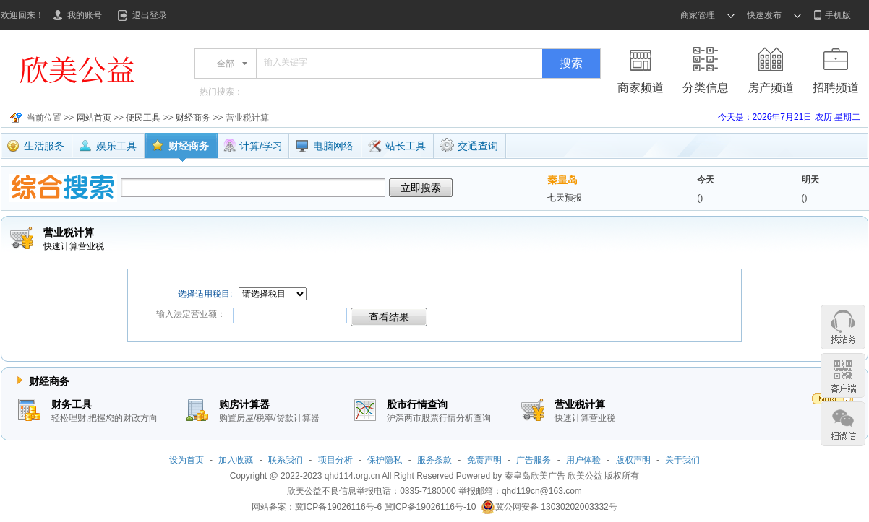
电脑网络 (324, 146)
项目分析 (335, 460)
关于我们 (682, 460)
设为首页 (186, 460)
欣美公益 (585, 476)
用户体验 (583, 460)
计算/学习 (253, 146)
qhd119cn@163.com (542, 491)
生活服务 (35, 147)
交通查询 (469, 145)
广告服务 (533, 460)
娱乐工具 (107, 147)
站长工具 (396, 147)
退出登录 (149, 15)
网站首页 (94, 118)
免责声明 (484, 460)
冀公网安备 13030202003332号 (549, 507)
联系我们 (285, 460)
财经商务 (193, 118)
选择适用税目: (201, 294)
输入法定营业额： (191, 314)
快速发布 (764, 15)
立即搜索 (421, 187)
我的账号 (84, 15)
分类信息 (705, 88)
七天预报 (564, 198)
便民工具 (143, 118)
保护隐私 (384, 460)
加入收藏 (235, 460)
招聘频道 (836, 88)
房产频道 (771, 88)
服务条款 (434, 460)
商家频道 (640, 88)
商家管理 (697, 15)
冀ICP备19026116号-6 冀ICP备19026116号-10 (385, 507)
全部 (225, 63)
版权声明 (633, 460)
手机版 (838, 15)
